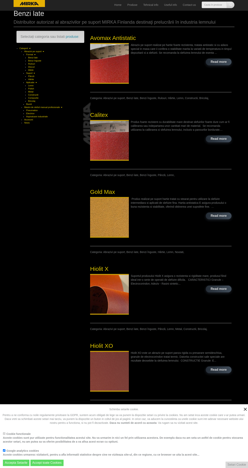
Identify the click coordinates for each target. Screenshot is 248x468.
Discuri (31, 67)
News (27, 123)
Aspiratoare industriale (37, 116)
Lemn (31, 85)
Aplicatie (31, 82)
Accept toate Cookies (47, 462)
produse (72, 37)
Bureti (29, 104)
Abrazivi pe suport (34, 51)
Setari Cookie (236, 464)
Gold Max (102, 192)
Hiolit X (99, 269)
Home (117, 4)
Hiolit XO (101, 346)
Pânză (31, 76)
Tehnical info (150, 4)
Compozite (33, 98)
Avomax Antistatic (113, 38)
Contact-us (189, 4)
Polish (31, 88)
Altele (31, 70)
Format (31, 54)
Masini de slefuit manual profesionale (43, 107)
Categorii (25, 48)
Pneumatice (32, 110)
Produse (132, 4)
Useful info (170, 4)
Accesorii (28, 119)
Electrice (30, 113)
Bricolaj (31, 101)
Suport (30, 73)
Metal (30, 92)
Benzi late (33, 57)
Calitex (99, 115)
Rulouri (31, 64)
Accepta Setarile (16, 462)
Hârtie (31, 79)
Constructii (33, 95)
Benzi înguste (34, 61)
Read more (219, 61)
